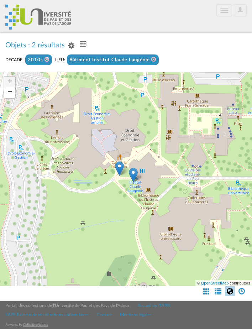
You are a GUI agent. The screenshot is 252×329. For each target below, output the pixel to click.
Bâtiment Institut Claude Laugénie (112, 59)
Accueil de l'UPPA (153, 305)
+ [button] (9, 82)
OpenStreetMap (215, 283)
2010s (38, 59)
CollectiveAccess (35, 325)
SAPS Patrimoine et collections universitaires (47, 315)
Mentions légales (135, 315)
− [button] (9, 92)
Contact (104, 315)
